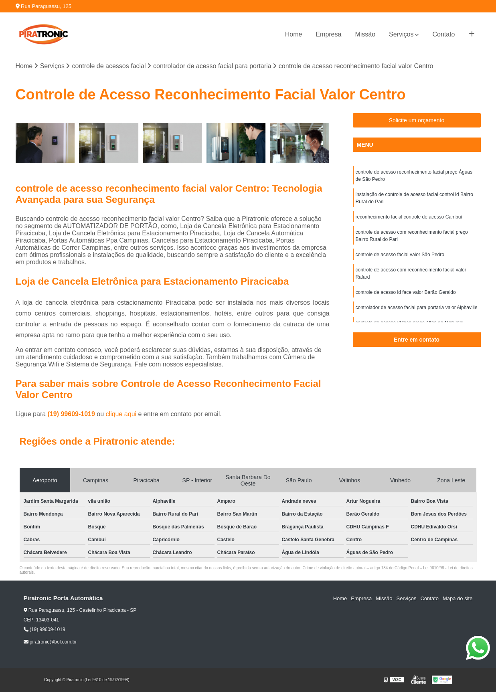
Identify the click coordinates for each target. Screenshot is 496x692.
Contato (443, 34)
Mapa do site (457, 598)
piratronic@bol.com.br (50, 642)
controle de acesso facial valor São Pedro (400, 254)
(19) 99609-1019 (72, 414)
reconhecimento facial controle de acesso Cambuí (409, 217)
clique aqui (121, 414)
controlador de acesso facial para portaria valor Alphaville (417, 307)
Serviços (401, 34)
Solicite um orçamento (417, 120)
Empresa (328, 34)
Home (293, 34)
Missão (365, 34)
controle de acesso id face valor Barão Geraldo (406, 292)
